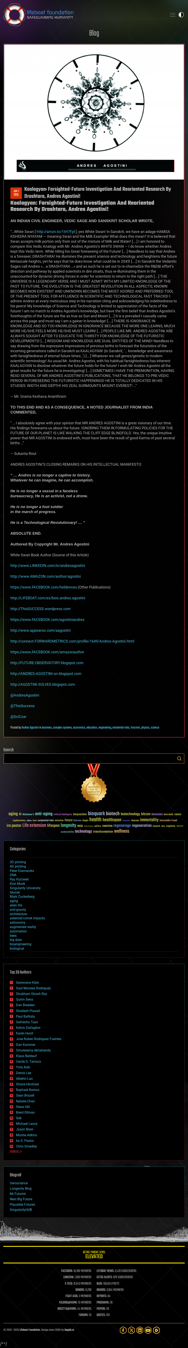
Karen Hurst (24, 1033)
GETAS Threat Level (94, 1255)
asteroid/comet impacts (27, 918)
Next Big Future (21, 1199)
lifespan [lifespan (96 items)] (53, 825)
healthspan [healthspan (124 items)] (112, 820)
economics (79, 727)
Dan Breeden (25, 1005)
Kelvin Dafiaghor (28, 1028)
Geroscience (19, 1183)
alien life (16, 905)
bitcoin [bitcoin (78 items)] (145, 814)
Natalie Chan (25, 1101)
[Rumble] (156, 1330)
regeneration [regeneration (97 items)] (142, 825)
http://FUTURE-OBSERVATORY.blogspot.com (47, 663)
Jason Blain (24, 1129)
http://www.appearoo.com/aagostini (40, 630)
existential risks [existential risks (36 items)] (46, 820)
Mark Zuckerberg (22, 897)
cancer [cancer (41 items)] (177, 814)
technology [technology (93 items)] (83, 831)
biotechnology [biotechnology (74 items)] (130, 814)
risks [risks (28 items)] (163, 826)
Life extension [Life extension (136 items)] (34, 825)
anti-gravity (18, 910)
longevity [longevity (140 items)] (68, 825)
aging (14, 901)
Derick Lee (23, 1073)
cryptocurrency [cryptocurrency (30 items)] (19, 820)
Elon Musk (17, 884)
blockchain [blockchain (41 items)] (157, 814)
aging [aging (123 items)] (13, 814)
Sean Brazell (25, 1095)
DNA (13, 875)
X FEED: (69, 1283)
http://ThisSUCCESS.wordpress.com (40, 609)
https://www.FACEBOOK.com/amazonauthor (47, 652)
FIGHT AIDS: (71, 1296)
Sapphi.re (69, 1330)
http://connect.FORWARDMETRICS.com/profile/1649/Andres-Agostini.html (72, 641)
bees (13, 936)
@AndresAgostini (24, 695)
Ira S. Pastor (25, 1141)
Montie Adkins (26, 1135)
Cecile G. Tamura (28, 1062)
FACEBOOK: (67, 1271)
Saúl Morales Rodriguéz (33, 988)
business (47, 727)
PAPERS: (101, 1309)
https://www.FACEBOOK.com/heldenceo (43, 587)
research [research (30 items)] (156, 826)
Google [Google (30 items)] (85, 820)
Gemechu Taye (27, 1022)
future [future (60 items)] (68, 820)
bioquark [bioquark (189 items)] (96, 814)
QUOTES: (101, 1315)
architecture (18, 914)
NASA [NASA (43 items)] (80, 826)
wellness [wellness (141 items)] (121, 831)
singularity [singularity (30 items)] (170, 826)
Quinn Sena (24, 999)
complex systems (62, 727)
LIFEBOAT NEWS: (105, 1271)
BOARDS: (101, 1290)
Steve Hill (23, 1107)
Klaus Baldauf (26, 1056)
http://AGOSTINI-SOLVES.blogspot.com (42, 684)
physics (145, 727)
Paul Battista (25, 1016)
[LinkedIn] (139, 1330)
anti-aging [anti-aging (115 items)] (44, 814)
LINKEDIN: (68, 1277)
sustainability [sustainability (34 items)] (67, 832)
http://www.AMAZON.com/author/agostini (45, 576)
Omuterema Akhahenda (33, 1050)
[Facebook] (123, 1330)
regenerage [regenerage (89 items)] (122, 826)
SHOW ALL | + (16, 1152)
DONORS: (80, 1290)
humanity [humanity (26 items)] (126, 821)
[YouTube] (148, 1330)
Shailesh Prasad (28, 1011)
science (155, 727)
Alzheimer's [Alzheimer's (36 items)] (28, 814)
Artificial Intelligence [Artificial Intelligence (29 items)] (63, 814)
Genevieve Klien (27, 983)
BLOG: (100, 1283)
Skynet (15, 892)
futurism (135, 727)
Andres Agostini (30, 727)
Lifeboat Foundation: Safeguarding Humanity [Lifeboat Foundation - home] (83, 14)
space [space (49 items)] (179, 826)
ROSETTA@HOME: (67, 1309)
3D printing (18, 862)
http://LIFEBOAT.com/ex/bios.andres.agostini (47, 598)
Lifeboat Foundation (30, 1330)
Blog (94, 33)
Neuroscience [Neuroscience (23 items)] (88, 826)
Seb (19, 1118)
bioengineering (20, 944)
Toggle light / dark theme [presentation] (181, 14)
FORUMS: (83, 1315)
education (91, 727)
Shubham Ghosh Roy (31, 994)
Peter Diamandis (22, 871)
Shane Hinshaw (27, 1084)
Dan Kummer (25, 1045)
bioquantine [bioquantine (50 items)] (80, 814)
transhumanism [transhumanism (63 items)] (103, 832)
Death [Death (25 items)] (35, 821)
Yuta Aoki (23, 1067)
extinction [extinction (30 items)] (59, 820)
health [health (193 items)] (95, 820)
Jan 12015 (16, 193)
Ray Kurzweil (19, 879)
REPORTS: (102, 1296)
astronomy (18, 923)
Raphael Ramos (27, 1090)
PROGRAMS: (103, 1302)
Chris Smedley (26, 1146)
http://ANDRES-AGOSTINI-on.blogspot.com (45, 673)
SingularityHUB (21, 1210)
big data (16, 940)
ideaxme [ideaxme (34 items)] (135, 820)
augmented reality (23, 927)
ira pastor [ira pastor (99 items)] (14, 825)
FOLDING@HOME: (68, 1302)
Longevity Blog (21, 1188)
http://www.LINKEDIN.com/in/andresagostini (47, 565)
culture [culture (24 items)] (29, 821)
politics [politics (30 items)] (98, 826)
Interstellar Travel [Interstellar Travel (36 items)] (168, 820)
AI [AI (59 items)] (20, 814)
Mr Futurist (18, 1194)
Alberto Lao (24, 1079)
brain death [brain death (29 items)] (168, 814)
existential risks (120, 727)
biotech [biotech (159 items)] (113, 814)
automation (18, 931)
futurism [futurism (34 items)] (77, 820)
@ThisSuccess (22, 706)
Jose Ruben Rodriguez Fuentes (38, 1039)
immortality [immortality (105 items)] (149, 819)
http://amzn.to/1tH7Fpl (56, 231)
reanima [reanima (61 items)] (107, 826)
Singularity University (25, 888)
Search (179, 758)
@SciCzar (18, 716)
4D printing (18, 866)
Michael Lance (26, 1124)
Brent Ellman (25, 1112)
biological (17, 948)
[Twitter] (131, 1330)
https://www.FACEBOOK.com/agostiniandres (47, 619)
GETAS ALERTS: (105, 1277)
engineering (104, 727)
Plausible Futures (22, 1204)
